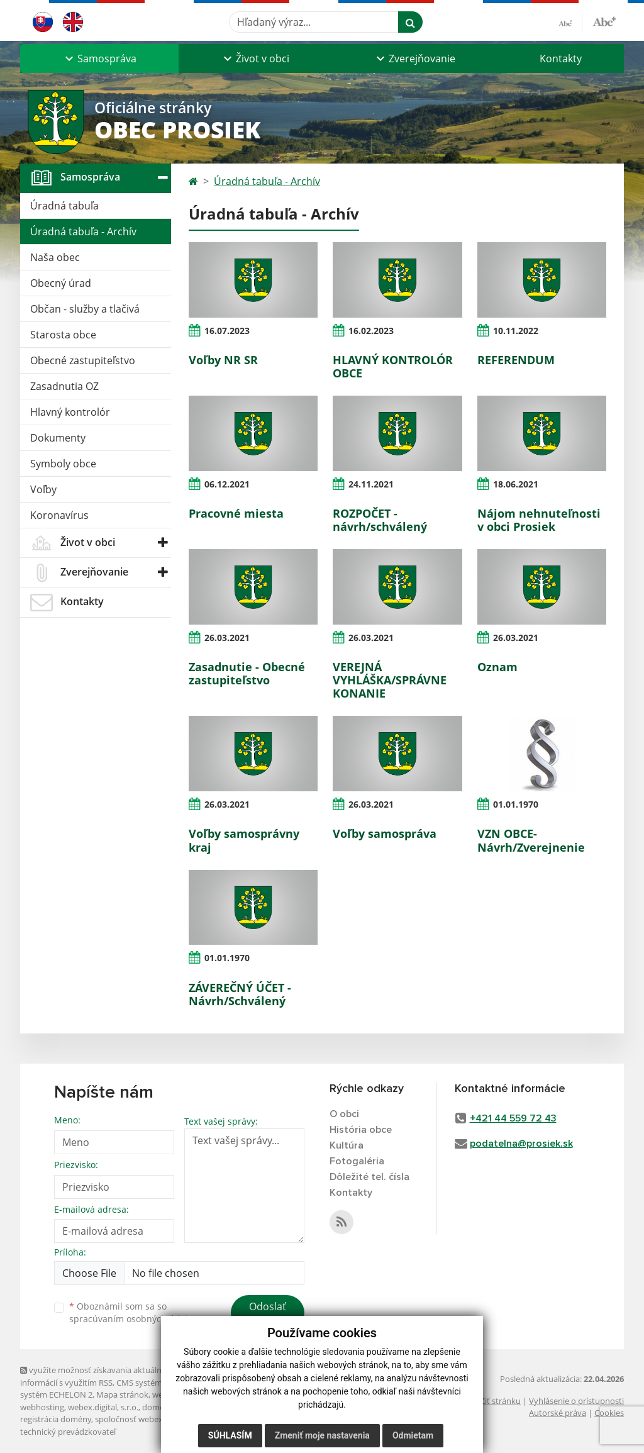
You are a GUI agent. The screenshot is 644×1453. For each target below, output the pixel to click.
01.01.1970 (515, 804)
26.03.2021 (227, 637)
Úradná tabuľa (64, 206)
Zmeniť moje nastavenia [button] (322, 1435)
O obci (344, 1114)
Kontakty (561, 58)
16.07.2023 (227, 331)
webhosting (42, 1407)
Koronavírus (59, 515)
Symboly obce (63, 463)
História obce (361, 1130)
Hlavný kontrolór (70, 412)
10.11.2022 (515, 331)
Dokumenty (58, 438)
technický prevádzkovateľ (68, 1431)
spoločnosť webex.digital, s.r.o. (152, 1419)
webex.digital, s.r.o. (103, 1407)
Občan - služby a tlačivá (85, 309)
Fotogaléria (357, 1161)
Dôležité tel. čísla (369, 1177)
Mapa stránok (122, 1394)
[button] (99, 58)
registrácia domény (55, 1419)
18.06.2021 (515, 484)
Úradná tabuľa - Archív (83, 231)
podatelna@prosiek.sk (521, 1143)
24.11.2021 (371, 484)
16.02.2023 (371, 331)
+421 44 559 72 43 (513, 1118)
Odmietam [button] (412, 1435)
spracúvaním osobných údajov (133, 1319)
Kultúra (347, 1145)
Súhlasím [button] (230, 1435)
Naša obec (55, 257)
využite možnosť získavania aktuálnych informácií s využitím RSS (97, 1376)
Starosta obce (63, 335)
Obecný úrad (60, 283)
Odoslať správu (267, 1314)
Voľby (43, 489)
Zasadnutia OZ (64, 386)
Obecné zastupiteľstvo (82, 360)
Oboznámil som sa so (133, 1312)
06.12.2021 (227, 484)
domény (157, 1407)
